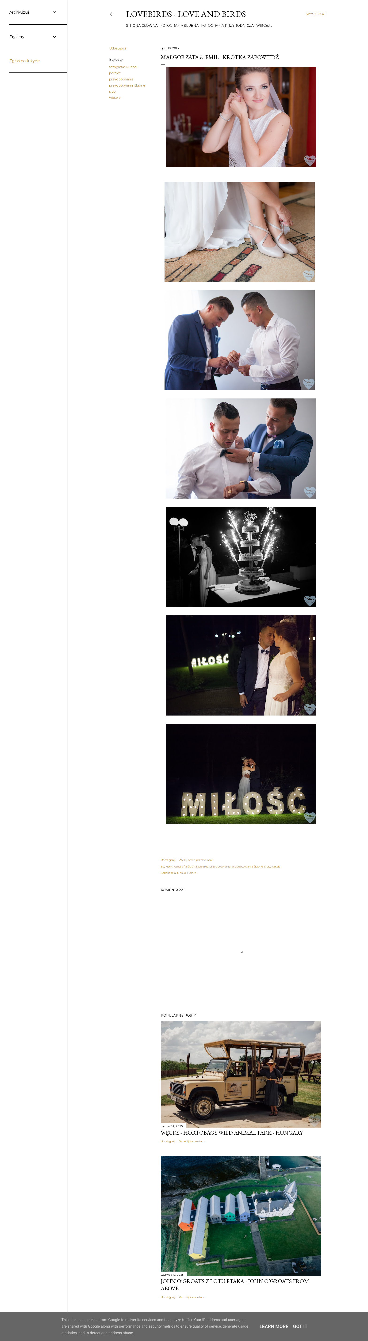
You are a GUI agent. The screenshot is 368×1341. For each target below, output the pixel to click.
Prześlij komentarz (192, 1141)
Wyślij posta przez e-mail (196, 860)
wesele (115, 97)
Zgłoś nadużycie (24, 61)
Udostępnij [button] (117, 48)
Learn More (274, 1326)
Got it (300, 1326)
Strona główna (142, 25)
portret (115, 73)
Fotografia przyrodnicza (227, 25)
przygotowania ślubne (127, 85)
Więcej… (264, 25)
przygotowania (121, 79)
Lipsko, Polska (186, 873)
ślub (112, 91)
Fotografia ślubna (179, 25)
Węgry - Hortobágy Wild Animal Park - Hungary (232, 1132)
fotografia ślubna (123, 67)
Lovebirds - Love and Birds (186, 13)
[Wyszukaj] (316, 14)
